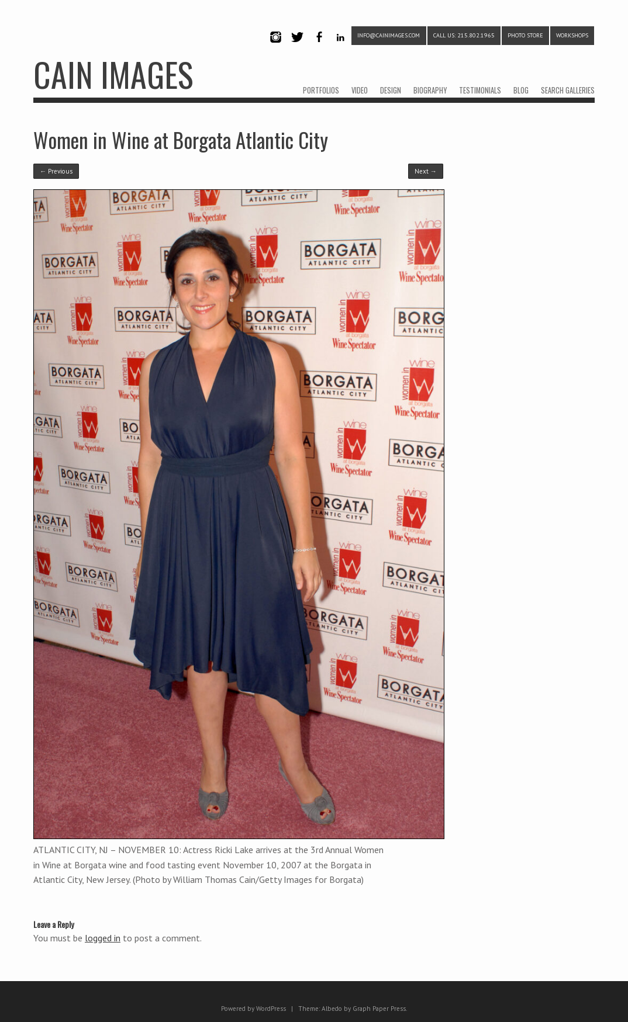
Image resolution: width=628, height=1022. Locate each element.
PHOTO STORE (525, 35)
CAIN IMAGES (113, 74)
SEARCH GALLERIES (568, 90)
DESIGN (390, 90)
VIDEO (359, 90)
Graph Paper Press (379, 1008)
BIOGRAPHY (430, 90)
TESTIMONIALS (480, 90)
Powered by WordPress (253, 1008)
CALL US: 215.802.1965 (464, 35)
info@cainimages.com (388, 35)
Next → (426, 171)
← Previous (56, 171)
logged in (102, 938)
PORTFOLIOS (321, 90)
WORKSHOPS (572, 35)
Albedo (332, 1008)
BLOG (521, 90)
